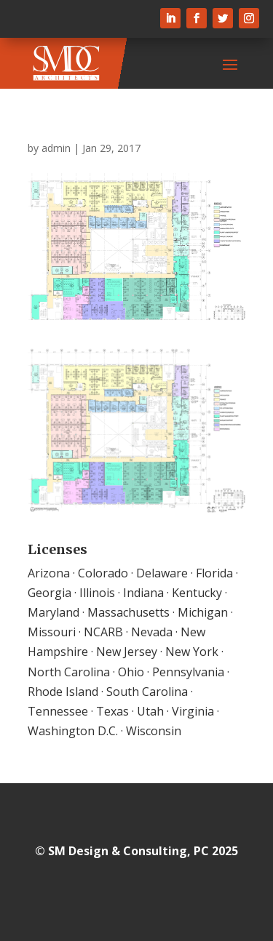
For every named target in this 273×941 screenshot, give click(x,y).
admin (56, 148)
